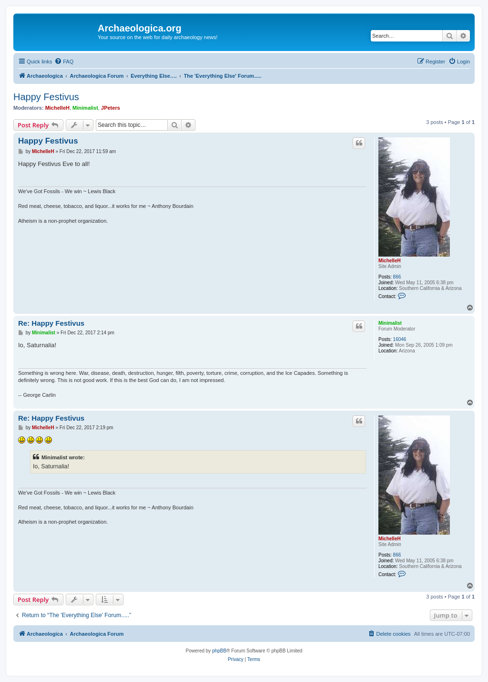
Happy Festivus (46, 97)
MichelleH (57, 108)
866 (397, 276)
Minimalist (85, 108)
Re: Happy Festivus (51, 323)
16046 (400, 339)
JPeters (110, 108)
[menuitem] (63, 61)
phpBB (219, 650)
